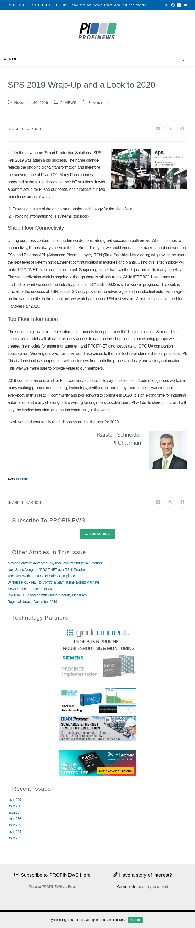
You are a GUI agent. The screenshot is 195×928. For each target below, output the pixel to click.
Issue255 (14, 825)
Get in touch (126, 887)
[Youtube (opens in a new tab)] (185, 5)
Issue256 (14, 819)
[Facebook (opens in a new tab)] (173, 5)
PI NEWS (68, 103)
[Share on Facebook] (182, 129)
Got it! (135, 920)
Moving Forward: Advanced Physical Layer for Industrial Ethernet (55, 563)
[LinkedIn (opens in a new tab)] (179, 5)
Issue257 (14, 812)
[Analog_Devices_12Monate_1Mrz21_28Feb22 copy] (97, 728)
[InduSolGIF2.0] (97, 700)
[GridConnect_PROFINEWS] (97, 638)
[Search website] (182, 60)
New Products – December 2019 (31, 589)
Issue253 (14, 838)
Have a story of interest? (142, 875)
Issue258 (14, 806)
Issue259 (14, 800)
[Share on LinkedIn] (158, 129)
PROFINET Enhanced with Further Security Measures (47, 595)
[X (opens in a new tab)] (166, 5)
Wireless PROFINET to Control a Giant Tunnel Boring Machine (53, 582)
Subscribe (97, 534)
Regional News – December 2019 (32, 602)
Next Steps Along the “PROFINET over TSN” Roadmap (48, 570)
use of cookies (115, 920)
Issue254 (14, 832)
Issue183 (22, 479)
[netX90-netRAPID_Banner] (97, 763)
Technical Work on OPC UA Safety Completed (41, 576)
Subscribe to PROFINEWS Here (52, 875)
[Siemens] (97, 666)
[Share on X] (170, 129)
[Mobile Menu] (11, 59)
